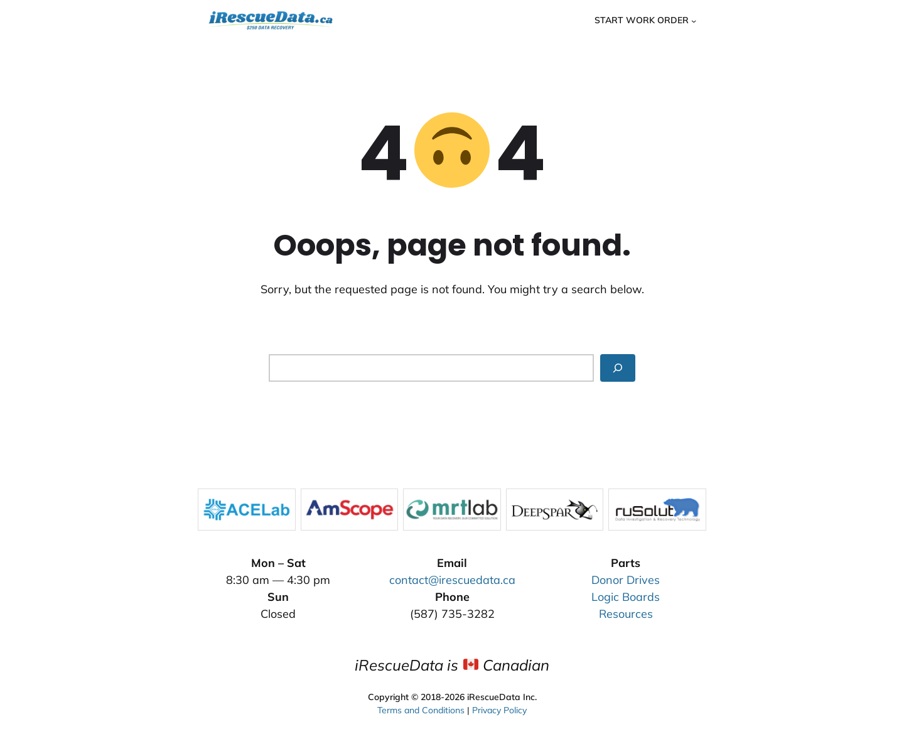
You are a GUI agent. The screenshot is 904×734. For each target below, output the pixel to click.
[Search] (617, 367)
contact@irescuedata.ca (452, 580)
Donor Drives (625, 580)
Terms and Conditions (421, 708)
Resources (626, 614)
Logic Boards (625, 597)
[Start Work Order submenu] (693, 20)
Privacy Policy (499, 708)
